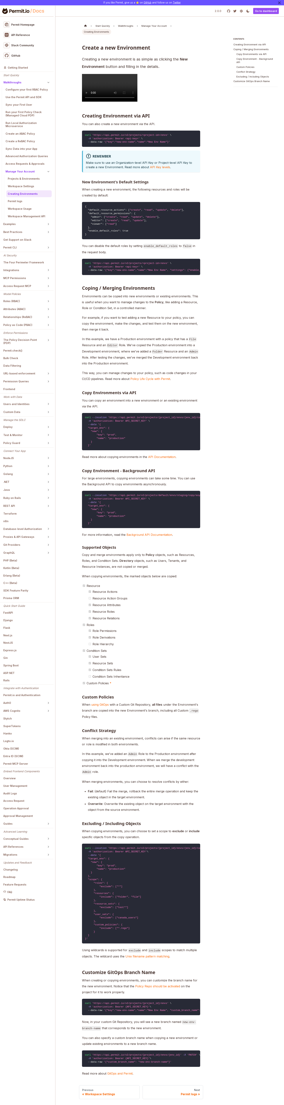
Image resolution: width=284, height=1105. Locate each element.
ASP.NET (9, 673)
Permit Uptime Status (19, 899)
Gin (5, 657)
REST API (9, 505)
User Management (15, 785)
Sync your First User (19, 104)
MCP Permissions (14, 278)
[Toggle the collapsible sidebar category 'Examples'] (48, 224)
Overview (9, 778)
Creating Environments (23, 193)
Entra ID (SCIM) (13, 756)
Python (7, 466)
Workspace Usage (20, 208)
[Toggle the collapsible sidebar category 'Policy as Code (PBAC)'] (48, 325)
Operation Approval (16, 808)
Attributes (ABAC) (14, 309)
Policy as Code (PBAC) (17, 324)
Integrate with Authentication (21, 688)
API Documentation (162, 457)
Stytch (7, 718)
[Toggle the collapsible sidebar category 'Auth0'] (48, 703)
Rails (6, 680)
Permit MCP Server (15, 763)
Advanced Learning (15, 831)
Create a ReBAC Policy (20, 141)
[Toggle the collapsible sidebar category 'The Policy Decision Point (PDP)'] (48, 340)
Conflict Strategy (245, 71)
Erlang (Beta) (11, 575)
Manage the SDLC (14, 419)
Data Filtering (12, 365)
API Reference (17, 35)
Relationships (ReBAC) (17, 317)
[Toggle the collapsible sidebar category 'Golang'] (48, 474)
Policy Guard (11, 443)
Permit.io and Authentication (21, 695)
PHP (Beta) (10, 560)
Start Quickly (11, 75)
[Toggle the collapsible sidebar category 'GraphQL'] (48, 552)
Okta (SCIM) (11, 748)
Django (8, 620)
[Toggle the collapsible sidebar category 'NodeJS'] (48, 458)
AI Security (10, 255)
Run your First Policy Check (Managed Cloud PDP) (24, 113)
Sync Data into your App (21, 148)
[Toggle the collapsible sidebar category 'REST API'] (48, 506)
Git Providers (11, 544)
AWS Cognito (11, 710)
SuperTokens (12, 726)
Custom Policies (245, 67)
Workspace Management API (26, 216)
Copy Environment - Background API (254, 61)
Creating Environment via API (249, 44)
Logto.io (8, 741)
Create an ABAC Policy (20, 133)
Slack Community (19, 45)
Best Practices (12, 232)
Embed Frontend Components (21, 771)
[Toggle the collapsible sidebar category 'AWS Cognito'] (48, 711)
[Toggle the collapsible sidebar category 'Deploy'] (48, 427)
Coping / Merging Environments (251, 49)
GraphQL (9, 552)
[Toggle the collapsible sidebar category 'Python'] (48, 466)
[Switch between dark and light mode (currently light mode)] (248, 11)
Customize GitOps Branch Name (251, 81)
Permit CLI (10, 247)
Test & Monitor (13, 435)
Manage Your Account (20, 171)
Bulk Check (10, 358)
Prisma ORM (11, 598)
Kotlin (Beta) (11, 568)
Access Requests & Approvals (25, 163)
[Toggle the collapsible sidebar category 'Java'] (48, 490)
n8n (5, 521)
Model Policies (12, 293)
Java (6, 489)
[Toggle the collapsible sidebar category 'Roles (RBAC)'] (48, 301)
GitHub (147, 2)
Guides (8, 823)
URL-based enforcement (19, 373)
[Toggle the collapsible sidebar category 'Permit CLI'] (48, 247)
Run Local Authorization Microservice (21, 124)
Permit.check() (12, 350)
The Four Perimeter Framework (23, 262)
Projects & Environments (24, 178)
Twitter (177, 2)
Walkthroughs (12, 82)
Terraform (10, 513)
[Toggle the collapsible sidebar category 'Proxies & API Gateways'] (48, 537)
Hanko (7, 733)
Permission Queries (16, 381)
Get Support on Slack (17, 239)
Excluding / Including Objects (252, 76)
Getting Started (16, 67)
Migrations (10, 854)
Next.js (7, 635)
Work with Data (12, 396)
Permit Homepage (19, 24)
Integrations (11, 270)
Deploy (8, 426)
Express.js (10, 650)
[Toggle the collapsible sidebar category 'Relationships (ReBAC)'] (48, 317)
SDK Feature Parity (15, 590)
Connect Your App (14, 450)
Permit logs (15, 201)
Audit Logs (10, 793)
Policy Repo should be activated (157, 986)
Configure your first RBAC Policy (27, 89)
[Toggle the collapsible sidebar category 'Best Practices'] (48, 232)
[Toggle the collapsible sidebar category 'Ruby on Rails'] (48, 498)
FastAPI (8, 612)
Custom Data (11, 412)
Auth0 (7, 702)
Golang (8, 473)
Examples (9, 224)
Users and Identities (16, 404)
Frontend (9, 389)
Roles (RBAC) (11, 301)
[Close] (279, 2)
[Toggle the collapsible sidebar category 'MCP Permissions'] (48, 278)
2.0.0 (218, 11)
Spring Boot (11, 665)
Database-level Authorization (22, 528)
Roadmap (9, 877)
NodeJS (8, 458)
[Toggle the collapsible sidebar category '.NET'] (48, 482)
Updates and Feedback (17, 862)
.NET (6, 481)
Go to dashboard (266, 11)
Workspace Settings (21, 186)
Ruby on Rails (12, 497)
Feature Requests (14, 884)
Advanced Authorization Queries (27, 156)
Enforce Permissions (15, 332)
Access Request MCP (17, 286)
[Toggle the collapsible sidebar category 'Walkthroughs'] (48, 82)
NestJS (8, 642)
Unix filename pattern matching (147, 956)
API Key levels (160, 167)
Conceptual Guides (16, 838)
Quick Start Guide (14, 605)
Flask (6, 627)
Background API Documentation (149, 535)
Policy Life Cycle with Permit (150, 379)
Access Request (13, 800)
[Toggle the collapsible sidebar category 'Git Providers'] (48, 545)
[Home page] (85, 26)
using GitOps (100, 704)
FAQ (7, 892)
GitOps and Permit (120, 1073)
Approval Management (18, 815)
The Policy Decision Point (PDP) (20, 341)
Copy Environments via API (251, 54)
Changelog (10, 869)
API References (13, 846)
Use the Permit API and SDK (24, 97)
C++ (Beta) (10, 583)
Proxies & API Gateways (18, 536)
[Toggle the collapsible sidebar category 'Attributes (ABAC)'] (48, 309)
